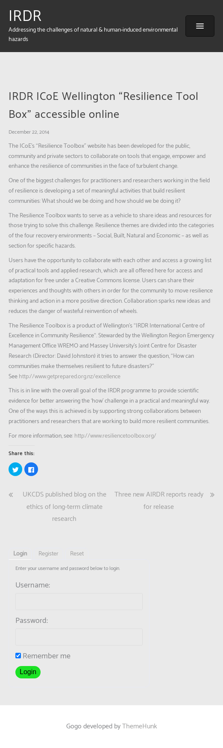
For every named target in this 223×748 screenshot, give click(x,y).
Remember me (42, 656)
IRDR (25, 16)
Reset (77, 554)
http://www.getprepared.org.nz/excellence (69, 377)
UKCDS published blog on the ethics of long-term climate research (64, 507)
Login (20, 554)
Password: (31, 620)
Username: (32, 585)
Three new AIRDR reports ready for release (158, 501)
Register (48, 554)
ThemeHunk (139, 726)
